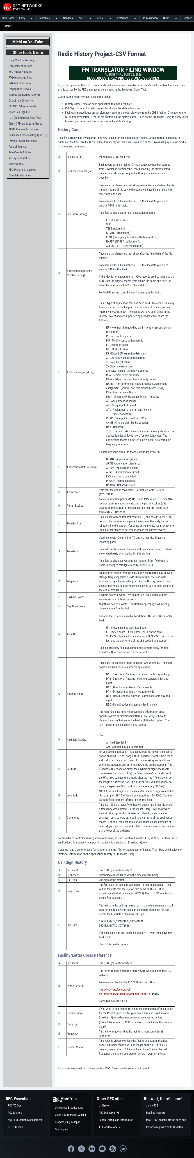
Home (8, 26)
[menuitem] (8, 18)
